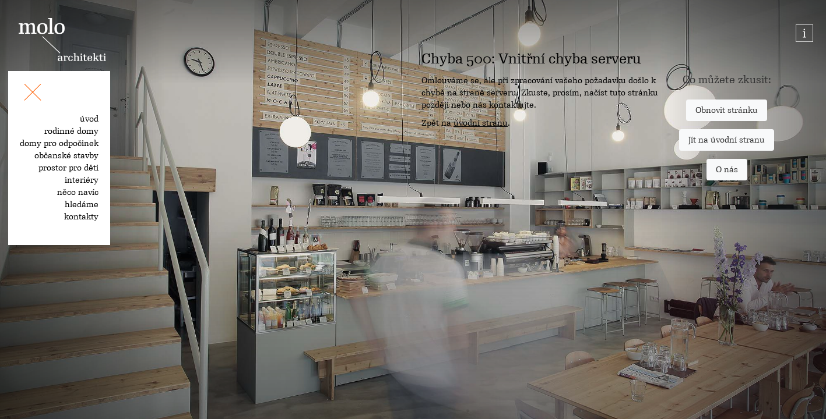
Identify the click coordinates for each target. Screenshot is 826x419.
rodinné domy (71, 131)
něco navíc (78, 192)
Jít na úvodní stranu (726, 139)
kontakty (81, 216)
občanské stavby (66, 155)
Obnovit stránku (726, 110)
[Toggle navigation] (32, 94)
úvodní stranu (481, 123)
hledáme (82, 204)
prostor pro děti (68, 167)
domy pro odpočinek (59, 143)
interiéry (82, 180)
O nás (727, 169)
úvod (89, 118)
